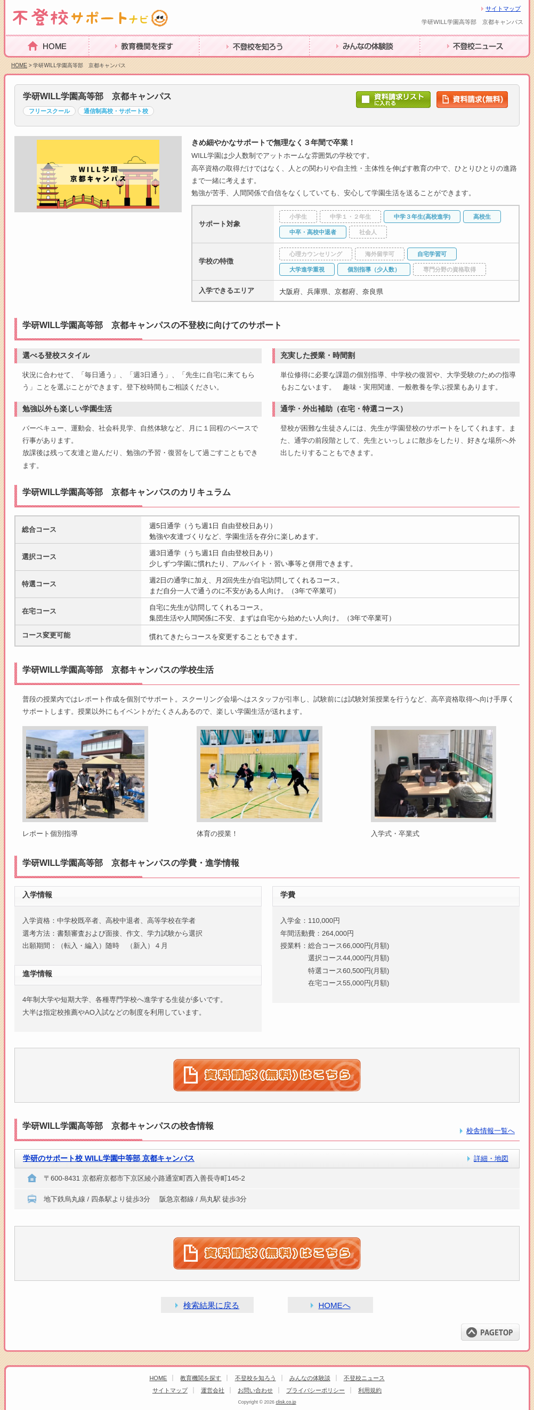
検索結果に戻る (211, 1305)
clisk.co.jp (286, 1402)
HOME (18, 62)
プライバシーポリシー (315, 1390)
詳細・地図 (491, 1158)
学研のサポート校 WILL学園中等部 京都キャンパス (109, 1158)
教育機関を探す (118, 62)
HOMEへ (335, 1305)
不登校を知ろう (228, 62)
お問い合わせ (255, 1390)
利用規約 (370, 1390)
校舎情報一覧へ (490, 1131)
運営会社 (212, 1390)
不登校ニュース (449, 62)
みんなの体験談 (339, 62)
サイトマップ (503, 8)
